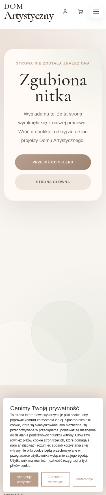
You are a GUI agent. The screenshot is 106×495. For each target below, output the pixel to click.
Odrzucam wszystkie (55, 479)
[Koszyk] (80, 11)
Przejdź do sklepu (53, 162)
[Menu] (96, 11)
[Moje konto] (65, 11)
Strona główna (53, 182)
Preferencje (84, 479)
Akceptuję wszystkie (24, 479)
